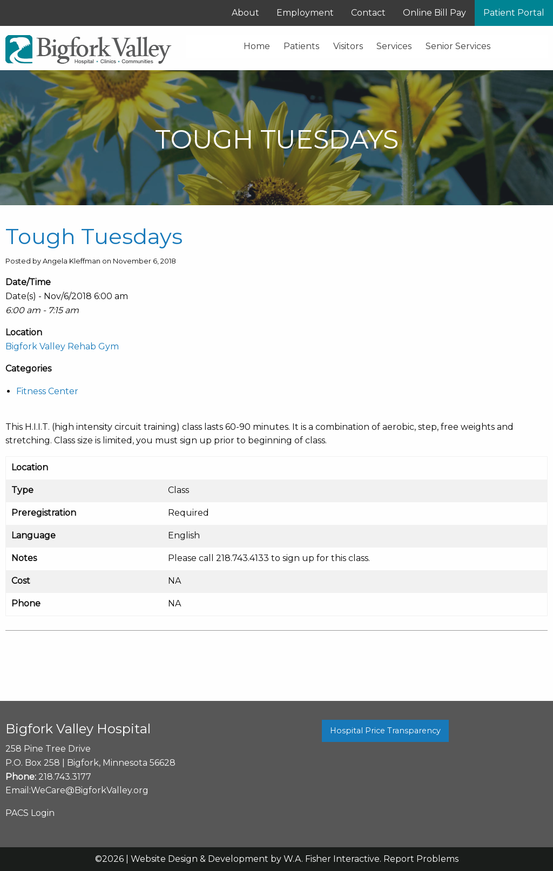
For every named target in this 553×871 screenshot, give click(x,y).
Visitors (348, 46)
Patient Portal (513, 13)
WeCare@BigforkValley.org (90, 790)
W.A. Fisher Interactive (332, 859)
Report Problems (420, 859)
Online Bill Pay (434, 13)
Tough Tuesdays (94, 236)
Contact (368, 13)
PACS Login (30, 813)
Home (257, 46)
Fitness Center (47, 391)
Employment (305, 13)
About (245, 13)
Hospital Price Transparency (385, 730)
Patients (301, 46)
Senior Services (458, 46)
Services (394, 46)
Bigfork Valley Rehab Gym (62, 346)
